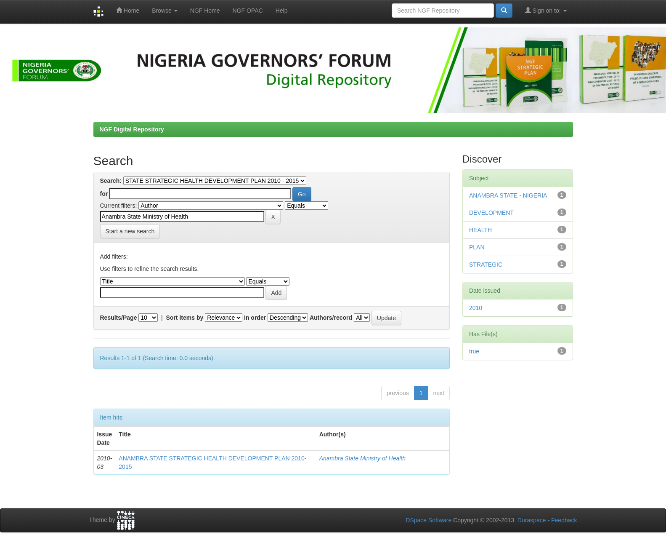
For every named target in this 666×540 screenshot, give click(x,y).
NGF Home (205, 10)
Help (282, 10)
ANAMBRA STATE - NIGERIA (508, 195)
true (474, 351)
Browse (165, 10)
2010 (475, 308)
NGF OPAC (248, 10)
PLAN (477, 247)
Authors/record (331, 317)
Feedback (564, 520)
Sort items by (185, 317)
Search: (111, 180)
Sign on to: (546, 10)
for (104, 193)
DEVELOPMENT (491, 212)
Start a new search (130, 231)
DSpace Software (428, 520)
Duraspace (531, 520)
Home (127, 10)
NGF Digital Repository (132, 129)
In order (255, 317)
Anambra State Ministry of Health (362, 458)
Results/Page (118, 317)
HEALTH (480, 230)
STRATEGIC (485, 264)
